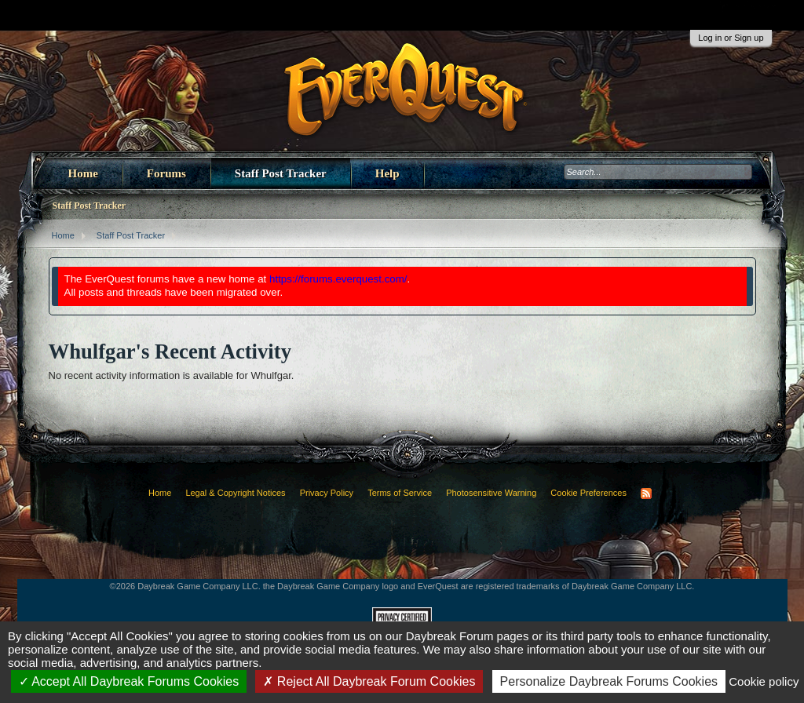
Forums (166, 173)
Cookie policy (764, 681)
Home (83, 173)
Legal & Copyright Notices (235, 492)
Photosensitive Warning (491, 492)
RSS (646, 493)
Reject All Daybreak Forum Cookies (369, 681)
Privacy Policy (326, 492)
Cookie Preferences (588, 492)
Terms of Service (399, 492)
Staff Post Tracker (281, 173)
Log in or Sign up (730, 37)
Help (387, 173)
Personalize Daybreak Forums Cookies (609, 681)
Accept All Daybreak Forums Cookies (129, 681)
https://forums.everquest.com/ (338, 279)
